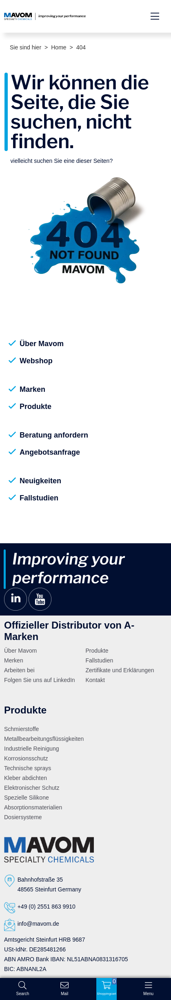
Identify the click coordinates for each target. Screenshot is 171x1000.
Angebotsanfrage (50, 452)
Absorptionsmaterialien (33, 807)
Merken (13, 660)
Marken (32, 389)
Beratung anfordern (54, 435)
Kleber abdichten (25, 778)
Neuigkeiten (40, 481)
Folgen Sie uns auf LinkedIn (39, 680)
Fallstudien (39, 498)
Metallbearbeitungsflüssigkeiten (44, 739)
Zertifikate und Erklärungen (120, 670)
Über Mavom (42, 344)
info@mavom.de (38, 923)
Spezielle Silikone (26, 797)
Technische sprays (27, 768)
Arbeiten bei (19, 670)
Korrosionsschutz (26, 758)
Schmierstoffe (21, 729)
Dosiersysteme (23, 817)
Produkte (35, 406)
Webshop (36, 361)
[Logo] (49, 849)
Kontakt (95, 680)
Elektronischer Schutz (31, 787)
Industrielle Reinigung (31, 748)
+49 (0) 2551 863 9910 (47, 906)
